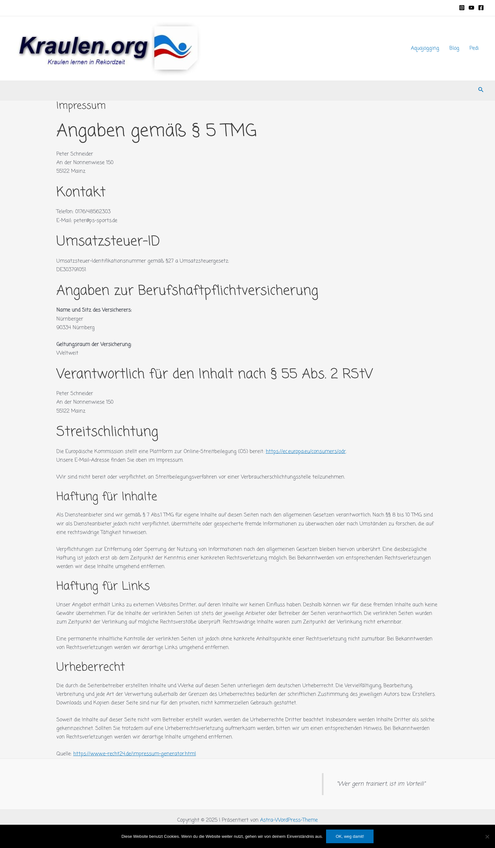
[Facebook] (481, 8)
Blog (454, 48)
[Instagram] (462, 8)
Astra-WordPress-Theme (289, 820)
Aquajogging (425, 48)
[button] (481, 90)
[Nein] (487, 836)
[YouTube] (471, 8)
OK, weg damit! (350, 836)
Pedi (474, 48)
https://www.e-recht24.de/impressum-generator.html (134, 754)
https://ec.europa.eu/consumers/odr (306, 452)
